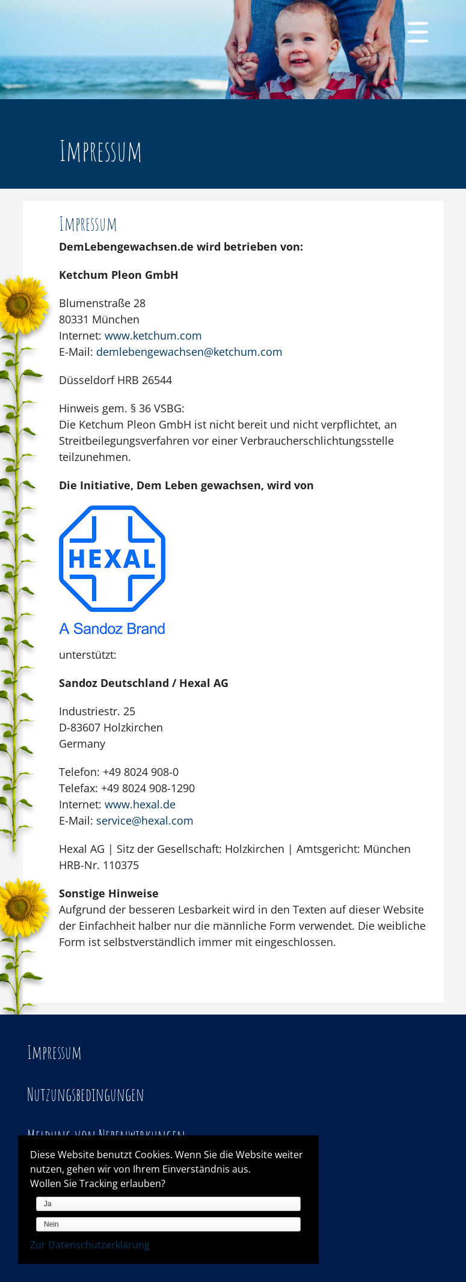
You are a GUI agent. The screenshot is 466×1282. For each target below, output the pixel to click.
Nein (51, 1224)
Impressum (54, 1052)
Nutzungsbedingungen (85, 1094)
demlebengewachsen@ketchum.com (189, 351)
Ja (48, 1204)
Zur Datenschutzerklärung (90, 1244)
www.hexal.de (140, 804)
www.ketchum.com (153, 335)
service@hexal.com (145, 820)
